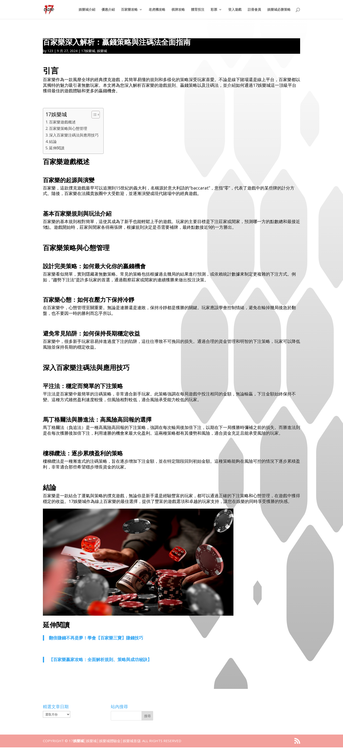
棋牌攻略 (178, 10)
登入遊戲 (235, 10)
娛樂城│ (79, 740)
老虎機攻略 (157, 10)
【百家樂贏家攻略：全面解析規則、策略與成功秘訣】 (100, 659)
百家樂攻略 (129, 10)
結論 (53, 141)
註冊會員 (254, 10)
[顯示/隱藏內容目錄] (93, 115)
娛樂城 (102, 51)
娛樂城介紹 (87, 10)
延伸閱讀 (56, 148)
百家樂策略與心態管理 (68, 128)
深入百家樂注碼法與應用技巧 (74, 135)
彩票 (214, 10)
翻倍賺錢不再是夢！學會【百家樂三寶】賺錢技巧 (96, 638)
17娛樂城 (88, 51)
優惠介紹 (108, 10)
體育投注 (197, 10)
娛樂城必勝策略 (279, 10)
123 (50, 51)
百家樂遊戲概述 (62, 122)
